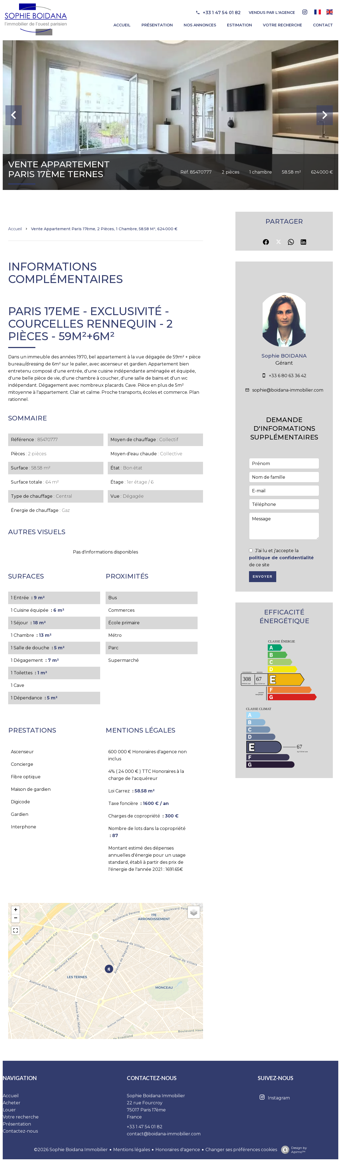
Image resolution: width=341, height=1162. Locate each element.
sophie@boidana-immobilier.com (287, 390)
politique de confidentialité (281, 557)
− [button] (15, 918)
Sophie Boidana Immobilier (156, 1095)
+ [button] (15, 910)
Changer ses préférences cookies (241, 1149)
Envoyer (263, 577)
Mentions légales (131, 1149)
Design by (292, 1150)
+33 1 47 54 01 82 (222, 12)
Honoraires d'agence (177, 1149)
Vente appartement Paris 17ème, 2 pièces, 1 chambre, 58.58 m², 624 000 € (104, 228)
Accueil (15, 228)
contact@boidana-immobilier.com (164, 1133)
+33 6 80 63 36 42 (287, 375)
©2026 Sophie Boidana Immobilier (71, 1149)
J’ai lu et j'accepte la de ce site (281, 557)
